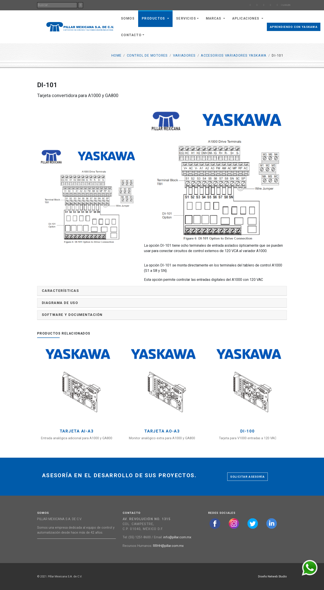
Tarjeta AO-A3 (162, 431)
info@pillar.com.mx (177, 537)
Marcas (214, 18)
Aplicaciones (246, 18)
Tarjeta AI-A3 (77, 431)
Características (60, 291)
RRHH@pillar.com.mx (168, 546)
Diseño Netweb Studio (272, 576)
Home (116, 56)
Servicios (186, 18)
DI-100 (247, 431)
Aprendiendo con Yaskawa (293, 27)
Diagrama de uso (60, 303)
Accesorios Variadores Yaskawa (234, 56)
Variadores (184, 56)
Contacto (131, 35)
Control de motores (147, 56)
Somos (128, 18)
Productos (154, 18)
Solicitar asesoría (247, 476)
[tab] (162, 290)
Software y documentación (72, 315)
